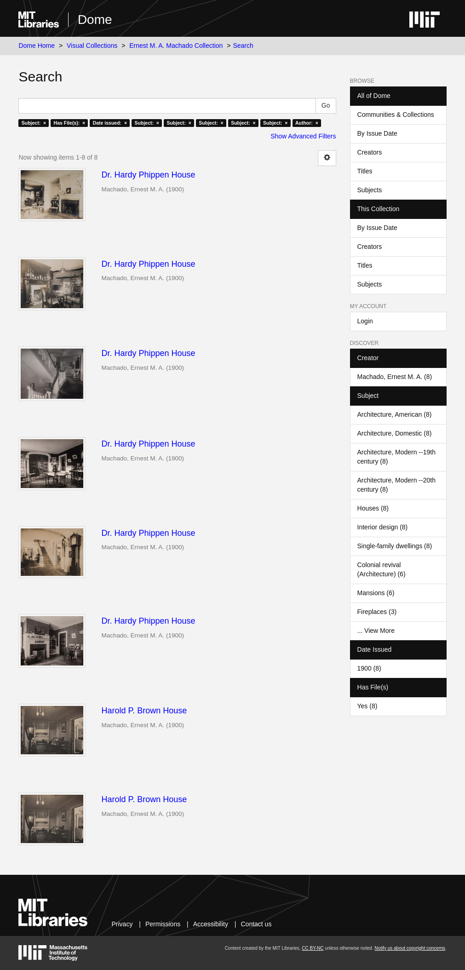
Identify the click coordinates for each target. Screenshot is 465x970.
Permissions (162, 924)
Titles (365, 171)
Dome (95, 19)
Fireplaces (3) (377, 611)
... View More (376, 630)
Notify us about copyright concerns (409, 948)
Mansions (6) (376, 593)
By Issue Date (377, 133)
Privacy (121, 924)
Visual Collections (92, 45)
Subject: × (34, 123)
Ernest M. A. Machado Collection (176, 45)
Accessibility (210, 924)
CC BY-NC (312, 948)
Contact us (256, 924)
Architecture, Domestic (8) (394, 433)
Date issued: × (110, 123)
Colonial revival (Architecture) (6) (381, 569)
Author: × (306, 123)
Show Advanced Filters (303, 136)
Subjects (369, 190)
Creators (369, 152)
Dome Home (36, 45)
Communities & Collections (395, 114)
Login (365, 321)
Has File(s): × (70, 123)
